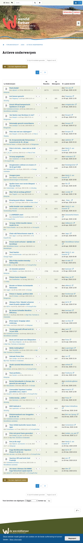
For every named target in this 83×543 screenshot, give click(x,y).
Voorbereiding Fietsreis (10, 211)
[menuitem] (13, 2)
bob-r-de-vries (10, 454)
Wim (66, 469)
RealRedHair (16, 279)
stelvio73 (9, 473)
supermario (15, 408)
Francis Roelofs (10, 227)
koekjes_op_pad (17, 435)
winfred (8, 369)
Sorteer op (42, 501)
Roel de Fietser (10, 144)
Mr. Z (7, 315)
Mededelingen (8, 248)
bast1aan (68, 269)
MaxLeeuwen (10, 385)
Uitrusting (6, 100)
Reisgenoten (7, 119)
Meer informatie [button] (16, 540)
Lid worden (67, 12)
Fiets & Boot (34, 202)
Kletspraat (6, 92)
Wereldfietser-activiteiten (11, 111)
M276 (8, 306)
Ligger (8, 290)
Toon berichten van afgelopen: (20, 501)
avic (66, 458)
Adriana (14, 177)
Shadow (14, 271)
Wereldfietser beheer (12, 246)
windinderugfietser (71, 381)
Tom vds (68, 88)
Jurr (66, 356)
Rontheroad (69, 294)
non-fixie (68, 321)
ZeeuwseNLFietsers (18, 217)
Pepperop (15, 98)
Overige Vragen (8, 256)
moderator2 (69, 156)
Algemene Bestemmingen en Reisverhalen (16, 180)
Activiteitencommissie (12, 109)
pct (13, 202)
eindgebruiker (69, 104)
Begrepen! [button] (72, 538)
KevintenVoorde (16, 254)
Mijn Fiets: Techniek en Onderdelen (15, 344)
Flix (66, 184)
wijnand (14, 90)
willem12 (68, 285)
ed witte (8, 265)
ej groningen (69, 348)
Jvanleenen (15, 159)
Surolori (14, 375)
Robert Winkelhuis (71, 406)
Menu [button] (6, 3)
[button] (45, 72)
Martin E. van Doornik (18, 444)
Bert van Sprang (70, 414)
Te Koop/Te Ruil (9, 161)
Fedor (8, 325)
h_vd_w (8, 152)
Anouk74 (8, 394)
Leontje (67, 192)
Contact (77, 12)
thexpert (14, 117)
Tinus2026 (15, 350)
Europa (29, 290)
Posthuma (68, 373)
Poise (67, 340)
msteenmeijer (10, 188)
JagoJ (14, 236)
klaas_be (68, 277)
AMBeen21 (69, 223)
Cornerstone (10, 429)
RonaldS (14, 208)
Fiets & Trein (31, 152)
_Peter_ (67, 200)
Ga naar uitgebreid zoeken (14, 66)
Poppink (14, 194)
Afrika (7, 281)
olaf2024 (68, 140)
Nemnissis (15, 400)
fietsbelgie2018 (10, 169)
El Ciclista (15, 296)
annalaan (15, 125)
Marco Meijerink (16, 342)
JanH (67, 329)
